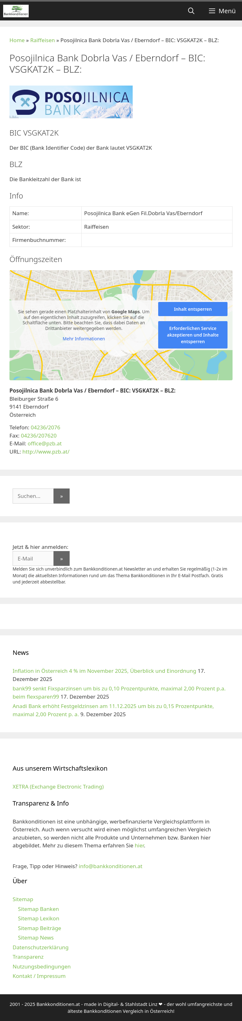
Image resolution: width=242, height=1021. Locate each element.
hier (139, 845)
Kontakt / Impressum (39, 975)
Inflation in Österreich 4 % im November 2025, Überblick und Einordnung (104, 670)
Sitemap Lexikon (38, 918)
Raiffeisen (42, 40)
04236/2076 (45, 427)
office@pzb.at (45, 443)
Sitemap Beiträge (39, 928)
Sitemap (23, 899)
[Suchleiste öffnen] (191, 11)
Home (17, 40)
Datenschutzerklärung (41, 947)
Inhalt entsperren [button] (193, 309)
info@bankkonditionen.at (110, 866)
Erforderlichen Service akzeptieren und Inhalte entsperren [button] (193, 334)
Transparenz (28, 956)
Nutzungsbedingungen (42, 966)
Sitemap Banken (38, 908)
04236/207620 (38, 435)
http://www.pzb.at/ (46, 451)
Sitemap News (36, 937)
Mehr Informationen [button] (84, 339)
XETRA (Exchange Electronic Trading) (58, 786)
